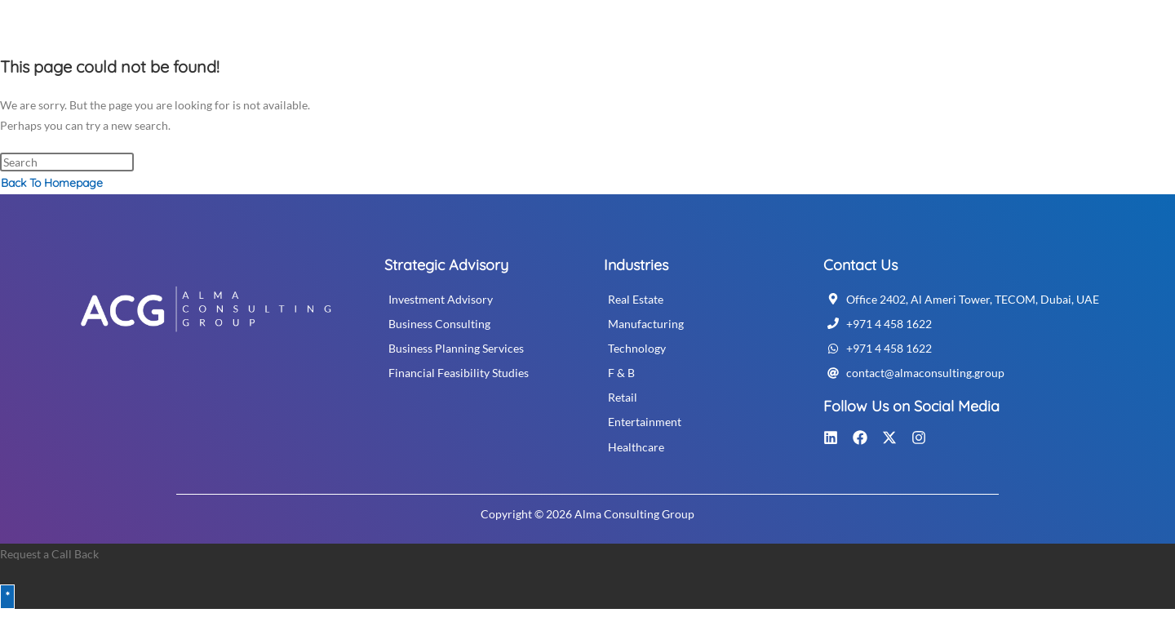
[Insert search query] (67, 162)
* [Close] (7, 596)
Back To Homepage (52, 182)
